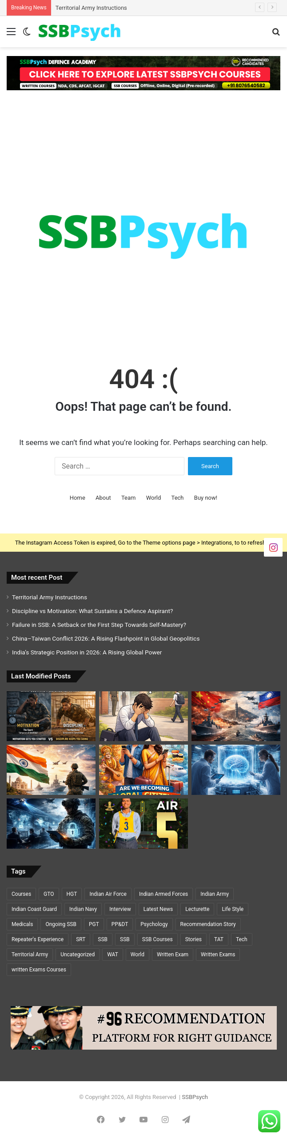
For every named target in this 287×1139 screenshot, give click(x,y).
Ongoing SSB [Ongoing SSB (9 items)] (60, 924)
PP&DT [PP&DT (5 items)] (120, 924)
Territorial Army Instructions (91, 7)
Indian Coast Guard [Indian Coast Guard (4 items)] (34, 909)
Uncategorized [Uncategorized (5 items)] (77, 954)
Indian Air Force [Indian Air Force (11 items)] (107, 894)
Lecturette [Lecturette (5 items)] (197, 909)
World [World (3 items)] (137, 954)
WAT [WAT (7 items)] (112, 954)
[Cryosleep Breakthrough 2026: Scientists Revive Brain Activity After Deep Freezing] (235, 770)
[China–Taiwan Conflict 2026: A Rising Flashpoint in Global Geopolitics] (235, 716)
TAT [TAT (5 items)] (218, 939)
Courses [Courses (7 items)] (21, 894)
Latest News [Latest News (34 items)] (158, 909)
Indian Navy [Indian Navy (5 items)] (83, 909)
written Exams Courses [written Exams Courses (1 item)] (39, 970)
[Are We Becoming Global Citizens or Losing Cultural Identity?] (143, 770)
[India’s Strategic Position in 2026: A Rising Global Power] (51, 770)
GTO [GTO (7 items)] (49, 894)
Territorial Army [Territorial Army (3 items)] (30, 954)
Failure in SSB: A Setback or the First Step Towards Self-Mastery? (99, 624)
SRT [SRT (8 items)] (80, 939)
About (103, 497)
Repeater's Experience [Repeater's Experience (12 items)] (38, 939)
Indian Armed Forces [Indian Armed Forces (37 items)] (163, 894)
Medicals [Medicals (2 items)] (22, 924)
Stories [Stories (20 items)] (193, 939)
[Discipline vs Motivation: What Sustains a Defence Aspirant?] (51, 716)
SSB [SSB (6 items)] (125, 939)
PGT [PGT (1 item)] (94, 924)
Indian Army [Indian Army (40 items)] (214, 894)
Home (77, 497)
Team (128, 497)
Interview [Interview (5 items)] (120, 909)
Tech (177, 497)
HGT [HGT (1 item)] (72, 894)
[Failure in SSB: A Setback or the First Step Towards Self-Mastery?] (143, 716)
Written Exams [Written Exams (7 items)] (218, 954)
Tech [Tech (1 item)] (241, 939)
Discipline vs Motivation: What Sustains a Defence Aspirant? (92, 610)
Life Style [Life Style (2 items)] (232, 909)
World (153, 497)
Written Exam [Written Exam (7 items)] (172, 954)
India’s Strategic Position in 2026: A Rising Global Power (87, 652)
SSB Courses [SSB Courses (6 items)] (157, 939)
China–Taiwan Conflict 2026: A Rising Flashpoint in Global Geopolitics (106, 638)
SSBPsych (194, 1097)
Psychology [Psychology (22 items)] (153, 924)
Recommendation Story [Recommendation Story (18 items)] (208, 924)
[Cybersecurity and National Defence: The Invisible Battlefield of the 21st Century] (51, 823)
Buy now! (205, 497)
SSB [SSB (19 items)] (103, 939)
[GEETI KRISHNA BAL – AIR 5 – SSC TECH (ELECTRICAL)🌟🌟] (143, 823)
